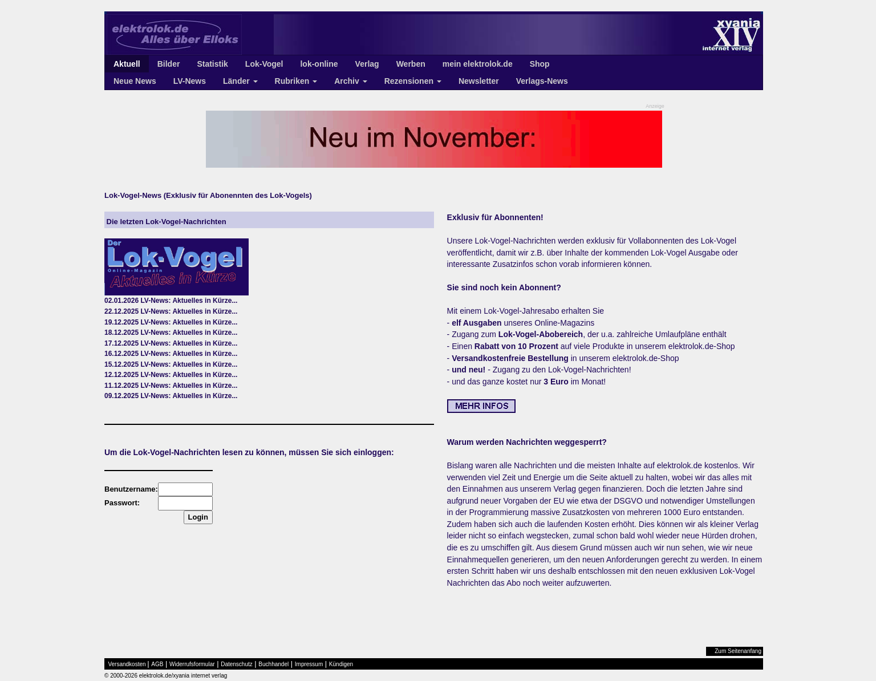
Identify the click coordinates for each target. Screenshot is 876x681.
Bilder (168, 63)
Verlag (367, 63)
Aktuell (126, 63)
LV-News (189, 81)
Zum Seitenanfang (738, 651)
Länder (240, 81)
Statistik (212, 63)
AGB (157, 664)
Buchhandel (273, 664)
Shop (540, 63)
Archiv (350, 81)
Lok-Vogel (264, 63)
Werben (410, 63)
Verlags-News (542, 81)
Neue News (134, 81)
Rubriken (296, 81)
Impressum (309, 664)
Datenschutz (237, 664)
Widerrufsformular (191, 664)
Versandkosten (127, 664)
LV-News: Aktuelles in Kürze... (188, 301)
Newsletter (479, 81)
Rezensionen (412, 81)
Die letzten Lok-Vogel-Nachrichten (165, 221)
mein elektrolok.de (478, 63)
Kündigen (341, 664)
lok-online (319, 63)
